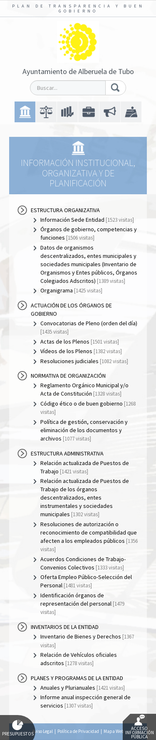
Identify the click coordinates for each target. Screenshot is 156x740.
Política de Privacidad (78, 731)
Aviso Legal (42, 731)
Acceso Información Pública (139, 727)
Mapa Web (114, 731)
